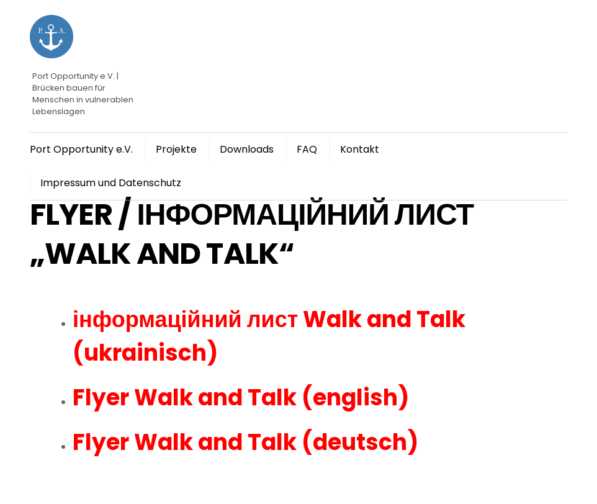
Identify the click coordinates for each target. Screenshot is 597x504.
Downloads (247, 149)
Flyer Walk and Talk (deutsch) (245, 442)
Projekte (176, 149)
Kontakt (359, 149)
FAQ (307, 149)
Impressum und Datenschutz (110, 183)
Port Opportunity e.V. (81, 149)
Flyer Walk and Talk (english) (241, 397)
